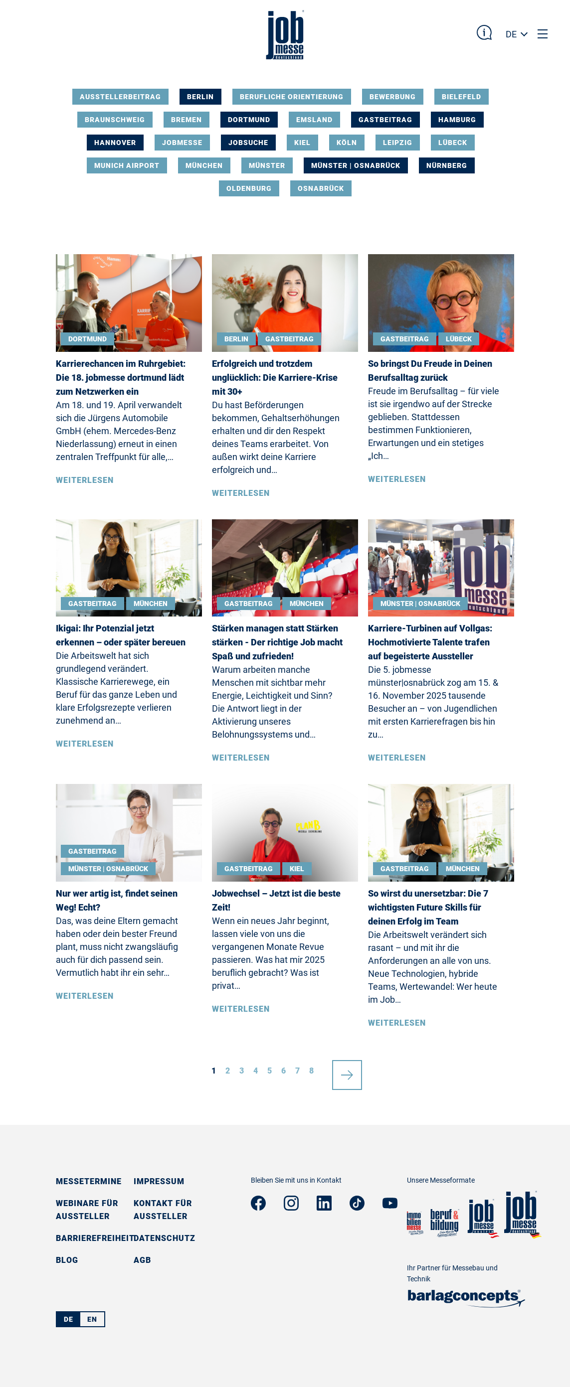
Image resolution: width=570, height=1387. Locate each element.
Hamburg (457, 120)
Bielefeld (461, 97)
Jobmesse (182, 143)
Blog (67, 1260)
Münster (267, 165)
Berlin (200, 97)
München (204, 165)
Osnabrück (321, 188)
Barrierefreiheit (95, 1238)
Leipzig (397, 143)
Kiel (302, 143)
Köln (347, 143)
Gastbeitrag (385, 120)
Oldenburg (249, 188)
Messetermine (89, 1181)
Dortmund (249, 120)
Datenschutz (164, 1238)
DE (511, 34)
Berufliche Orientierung (292, 97)
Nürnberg (446, 165)
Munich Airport (127, 165)
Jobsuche (248, 143)
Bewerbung (393, 97)
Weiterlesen (85, 480)
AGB (142, 1260)
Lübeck (452, 143)
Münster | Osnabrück (355, 165)
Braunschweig (115, 120)
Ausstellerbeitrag (120, 97)
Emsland (314, 120)
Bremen (186, 120)
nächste (347, 1071)
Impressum (159, 1181)
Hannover (115, 143)
